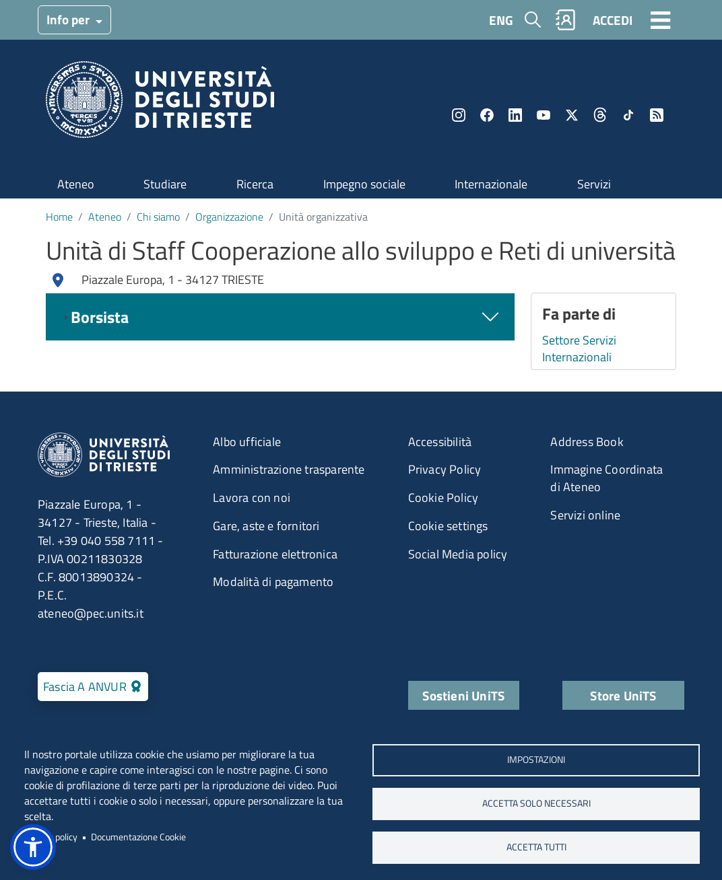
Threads (600, 115)
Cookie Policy (443, 497)
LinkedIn (515, 115)
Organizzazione (229, 217)
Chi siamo (158, 217)
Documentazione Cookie (138, 837)
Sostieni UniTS (463, 695)
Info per (69, 19)
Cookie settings (448, 526)
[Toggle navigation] (661, 19)
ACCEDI (612, 20)
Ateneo (75, 184)
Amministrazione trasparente (288, 469)
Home (59, 217)
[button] (33, 847)
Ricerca (254, 184)
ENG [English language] (501, 20)
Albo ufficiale (247, 442)
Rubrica (566, 19)
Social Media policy (458, 554)
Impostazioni (536, 759)
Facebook (487, 115)
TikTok (628, 115)
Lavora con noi (251, 497)
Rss (656, 115)
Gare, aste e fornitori (266, 526)
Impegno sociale (364, 184)
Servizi (594, 184)
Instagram (458, 115)
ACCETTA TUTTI (536, 847)
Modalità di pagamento (273, 582)
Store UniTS (623, 695)
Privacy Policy (445, 469)
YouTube (543, 115)
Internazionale (491, 184)
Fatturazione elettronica (275, 554)
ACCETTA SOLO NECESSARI (536, 803)
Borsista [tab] (94, 317)
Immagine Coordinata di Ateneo (606, 478)
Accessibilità (440, 442)
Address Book (586, 442)
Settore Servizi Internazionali (579, 349)
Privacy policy (50, 837)
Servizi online (585, 515)
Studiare (165, 184)
